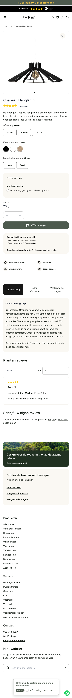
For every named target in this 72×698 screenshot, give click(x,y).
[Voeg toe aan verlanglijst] (62, 36)
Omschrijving (13, 289)
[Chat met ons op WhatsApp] (67, 693)
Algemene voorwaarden (15, 617)
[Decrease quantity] (7, 215)
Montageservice (11, 582)
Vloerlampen (9, 546)
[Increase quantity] (20, 215)
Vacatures (8, 599)
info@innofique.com (17, 493)
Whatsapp (10, 636)
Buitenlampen (10, 559)
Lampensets (9, 554)
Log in (51, 419)
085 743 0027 (14, 487)
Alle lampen (9, 524)
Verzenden (8, 604)
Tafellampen (9, 550)
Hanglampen (9, 533)
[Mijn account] (62, 17)
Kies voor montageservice (45, 250)
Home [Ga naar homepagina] (7, 26)
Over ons (8, 591)
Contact (7, 595)
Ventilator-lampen (12, 528)
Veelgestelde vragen (57, 290)
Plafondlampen (11, 537)
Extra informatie (34, 290)
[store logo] (29, 17)
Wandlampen (9, 541)
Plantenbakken (10, 563)
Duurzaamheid (10, 586)
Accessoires (9, 567)
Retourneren (9, 608)
